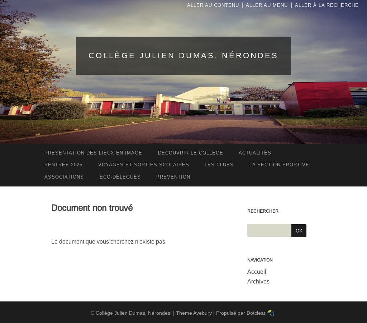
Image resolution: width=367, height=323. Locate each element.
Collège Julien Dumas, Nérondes (183, 55)
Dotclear (256, 313)
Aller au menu (267, 5)
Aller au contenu (213, 5)
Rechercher (262, 211)
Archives (258, 281)
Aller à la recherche (327, 5)
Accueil (256, 272)
